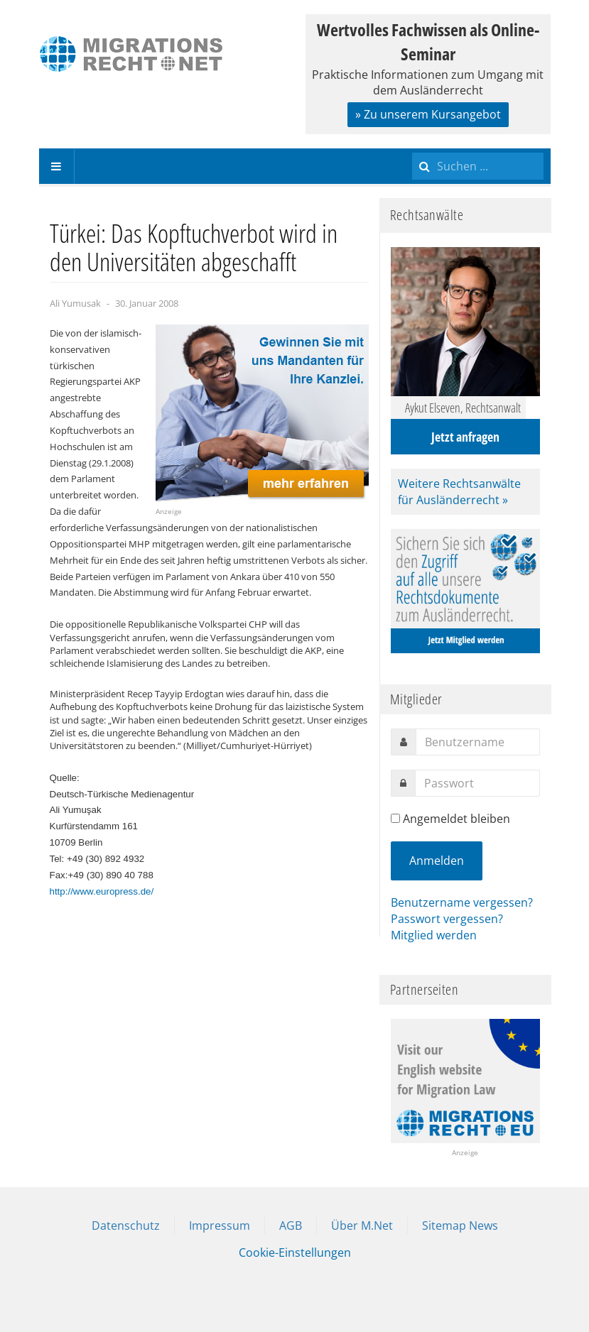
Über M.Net (362, 1225)
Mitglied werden (434, 935)
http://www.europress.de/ (102, 891)
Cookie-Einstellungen (295, 1252)
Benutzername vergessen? (462, 902)
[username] (478, 741)
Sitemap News (460, 1225)
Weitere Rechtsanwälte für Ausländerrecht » (459, 492)
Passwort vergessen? (447, 919)
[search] (478, 166)
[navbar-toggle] (57, 166)
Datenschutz (126, 1225)
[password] (477, 783)
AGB (290, 1225)
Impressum (219, 1225)
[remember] (395, 818)
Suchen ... (412, 148)
